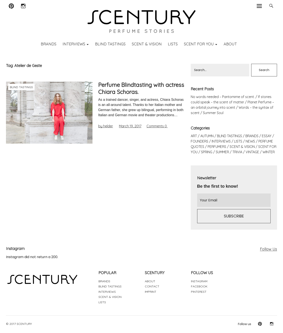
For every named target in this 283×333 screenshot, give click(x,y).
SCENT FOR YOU (199, 44)
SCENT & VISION (147, 44)
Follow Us (268, 249)
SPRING (206, 152)
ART (194, 136)
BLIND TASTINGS (110, 44)
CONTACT (152, 286)
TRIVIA (237, 152)
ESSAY (266, 136)
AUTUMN (207, 136)
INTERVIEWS (74, 44)
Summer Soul (213, 113)
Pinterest (11, 11)
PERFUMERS (217, 146)
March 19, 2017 (130, 126)
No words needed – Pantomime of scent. (223, 97)
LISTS (173, 44)
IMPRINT (150, 292)
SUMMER (222, 152)
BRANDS (48, 44)
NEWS (250, 141)
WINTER (268, 152)
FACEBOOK (199, 286)
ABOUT (230, 44)
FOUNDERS (199, 141)
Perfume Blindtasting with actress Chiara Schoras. (141, 88)
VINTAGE (252, 152)
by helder (105, 126)
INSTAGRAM (199, 281)
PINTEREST (199, 292)
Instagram (23, 11)
